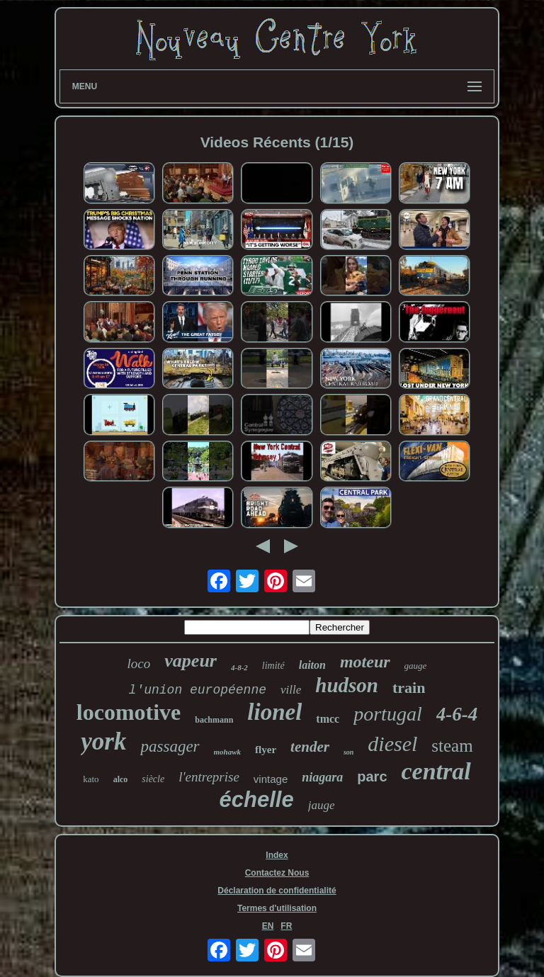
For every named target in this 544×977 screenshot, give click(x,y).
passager (169, 746)
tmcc (327, 719)
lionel (274, 712)
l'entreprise (208, 776)
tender (309, 746)
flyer (265, 749)
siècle (153, 779)
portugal (387, 714)
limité (273, 665)
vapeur (190, 660)
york (103, 741)
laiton (312, 665)
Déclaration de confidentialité (276, 891)
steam (451, 745)
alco (120, 779)
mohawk (228, 751)
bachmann (214, 720)
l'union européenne (197, 690)
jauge (321, 805)
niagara (322, 777)
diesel (392, 743)
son (348, 752)
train (408, 687)
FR (286, 926)
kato (90, 779)
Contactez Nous (277, 873)
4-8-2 (239, 667)
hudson (346, 685)
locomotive (128, 712)
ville (290, 689)
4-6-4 (456, 714)
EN (268, 926)
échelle (257, 799)
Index (277, 855)
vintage (271, 779)
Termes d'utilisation (277, 908)
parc (372, 776)
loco (139, 663)
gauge (415, 665)
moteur (365, 662)
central (436, 771)
